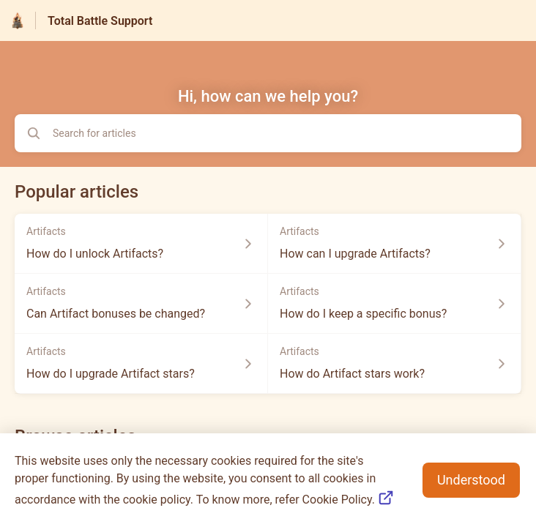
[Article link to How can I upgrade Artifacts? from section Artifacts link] (394, 244)
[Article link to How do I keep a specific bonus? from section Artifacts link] (394, 304)
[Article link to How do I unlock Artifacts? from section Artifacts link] (141, 244)
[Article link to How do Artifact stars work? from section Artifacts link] (394, 364)
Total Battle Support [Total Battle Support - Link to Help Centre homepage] (100, 21)
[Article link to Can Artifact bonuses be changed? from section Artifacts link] (141, 304)
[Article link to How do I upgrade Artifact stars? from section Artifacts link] (141, 364)
